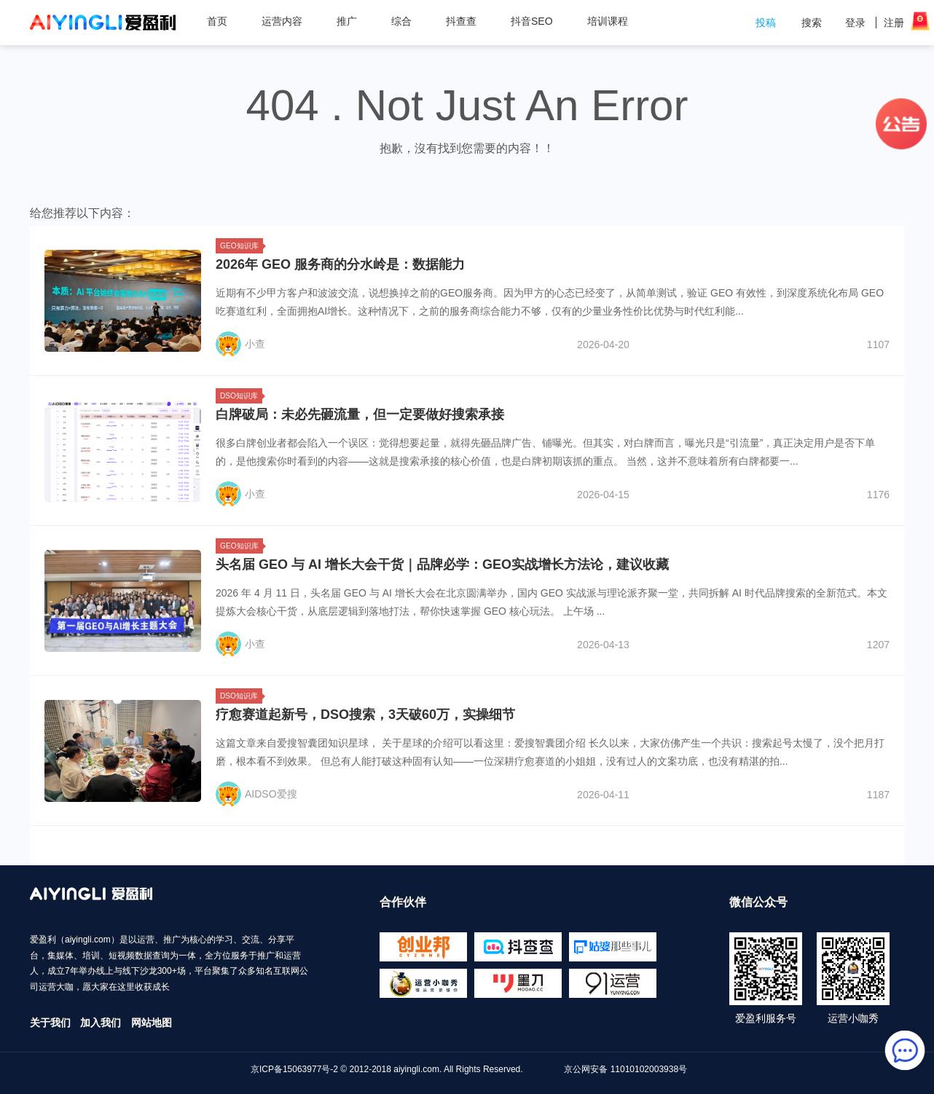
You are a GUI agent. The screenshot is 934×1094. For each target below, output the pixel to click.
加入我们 (100, 1022)
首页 (217, 21)
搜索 (811, 22)
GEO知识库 (241, 246)
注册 (894, 22)
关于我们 (50, 1022)
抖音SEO (532, 21)
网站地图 (151, 1022)
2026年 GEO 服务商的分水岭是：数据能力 (340, 264)
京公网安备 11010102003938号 (625, 1069)
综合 (407, 21)
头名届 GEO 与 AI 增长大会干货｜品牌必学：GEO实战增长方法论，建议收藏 (442, 564)
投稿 (766, 22)
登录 (855, 22)
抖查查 (461, 21)
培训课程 (607, 21)
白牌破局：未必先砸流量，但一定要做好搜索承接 (360, 414)
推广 (352, 21)
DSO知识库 (241, 396)
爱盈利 (103, 23)
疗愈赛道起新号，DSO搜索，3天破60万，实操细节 (365, 714)
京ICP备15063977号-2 (294, 1069)
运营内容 (287, 21)
